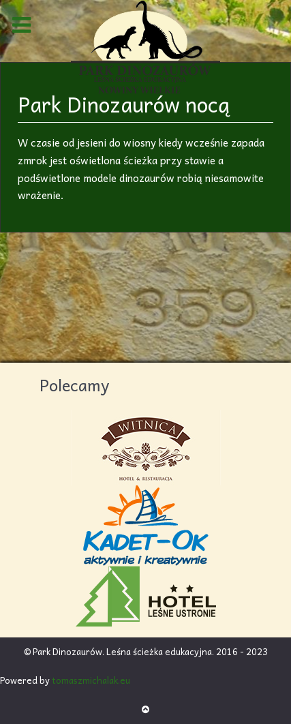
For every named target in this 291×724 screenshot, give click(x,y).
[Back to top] (145, 709)
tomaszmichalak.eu (91, 680)
